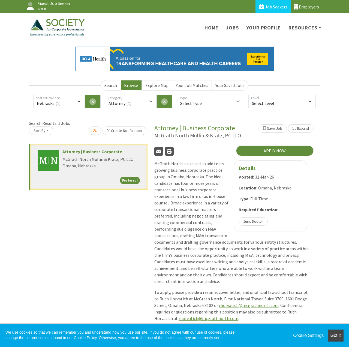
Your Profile (263, 28)
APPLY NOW (275, 150)
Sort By (40, 130)
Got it (335, 335)
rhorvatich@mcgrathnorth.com (249, 305)
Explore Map (157, 85)
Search (110, 85)
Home (211, 28)
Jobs (232, 28)
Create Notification (124, 130)
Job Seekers (273, 6)
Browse (131, 85)
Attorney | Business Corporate (92, 151)
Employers (306, 6)
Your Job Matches (192, 85)
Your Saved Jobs (230, 85)
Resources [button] (302, 28)
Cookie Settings (308, 335)
